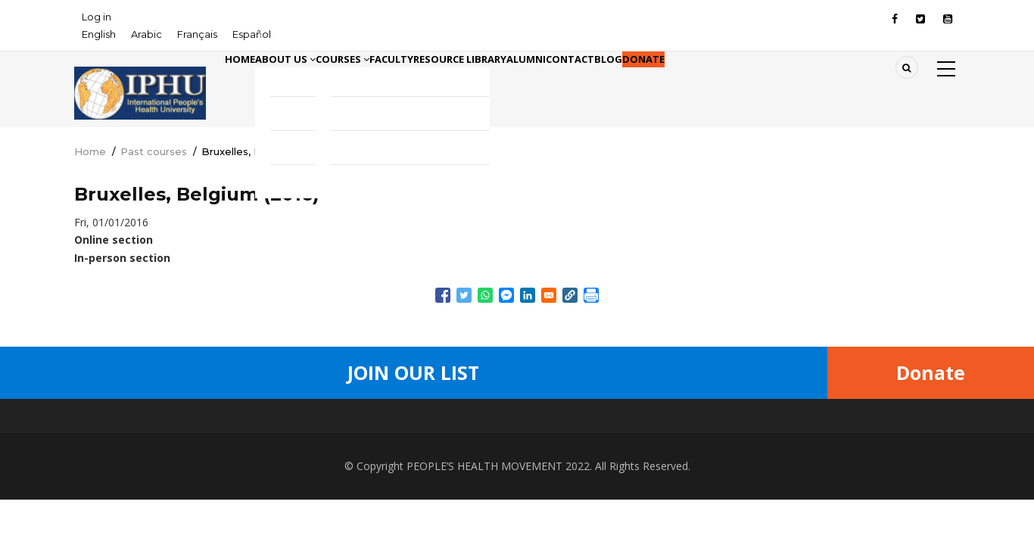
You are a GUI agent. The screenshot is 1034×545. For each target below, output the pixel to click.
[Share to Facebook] (442, 295)
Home (249, 82)
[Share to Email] (548, 295)
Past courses (153, 151)
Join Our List (413, 372)
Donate (810, 82)
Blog (756, 82)
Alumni (636, 82)
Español (251, 34)
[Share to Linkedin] (527, 295)
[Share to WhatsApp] (485, 295)
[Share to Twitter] (464, 295)
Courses (391, 82)
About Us (314, 82)
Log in (96, 17)
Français (197, 34)
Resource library (549, 82)
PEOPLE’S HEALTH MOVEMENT (484, 466)
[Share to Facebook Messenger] (506, 295)
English (99, 34)
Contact (699, 82)
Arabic (146, 34)
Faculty (460, 82)
